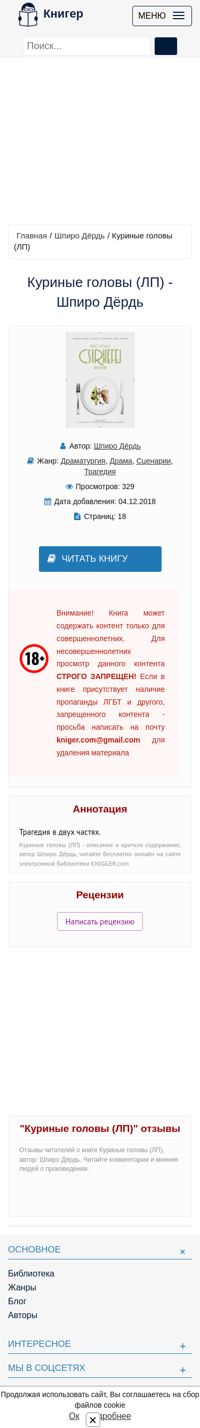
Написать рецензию (100, 921)
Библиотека (31, 1273)
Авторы (22, 1315)
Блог (17, 1301)
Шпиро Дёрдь (79, 235)
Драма (120, 461)
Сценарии (154, 461)
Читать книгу (87, 559)
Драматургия (83, 461)
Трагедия (100, 471)
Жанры (22, 1287)
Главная (32, 235)
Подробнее (109, 1416)
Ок (74, 1416)
